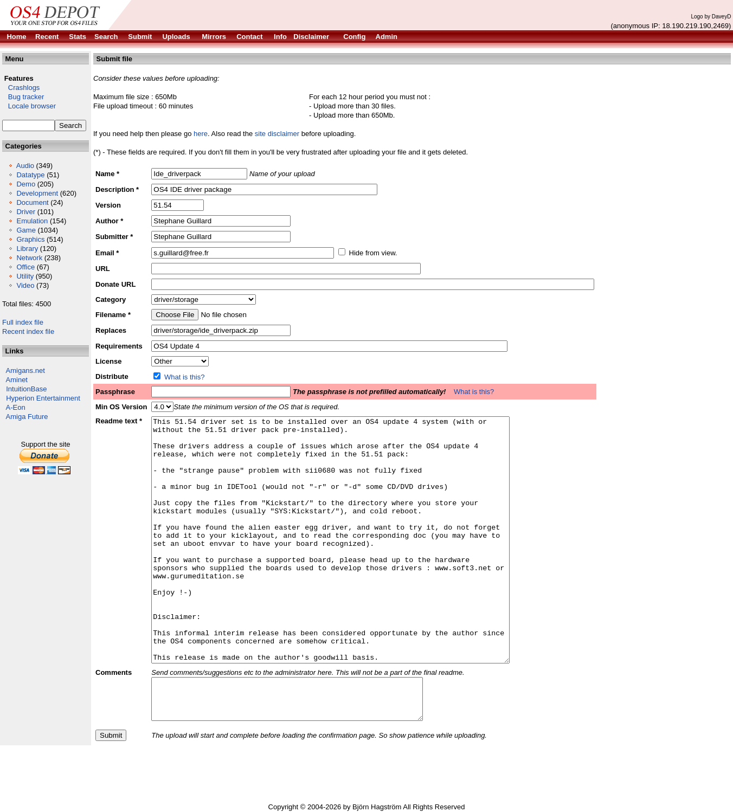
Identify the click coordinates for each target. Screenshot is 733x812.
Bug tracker (23, 97)
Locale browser (29, 106)
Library (27, 248)
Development (37, 193)
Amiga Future (27, 417)
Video (25, 285)
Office (25, 267)
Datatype (30, 175)
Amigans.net (25, 370)
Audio (25, 166)
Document (32, 202)
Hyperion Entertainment (43, 398)
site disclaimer (277, 134)
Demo (25, 184)
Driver (25, 212)
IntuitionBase (26, 389)
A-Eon (15, 407)
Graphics (30, 239)
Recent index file (28, 331)
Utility (25, 276)
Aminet (17, 380)
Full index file (22, 322)
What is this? (184, 377)
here (201, 134)
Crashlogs (21, 87)
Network (29, 258)
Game (25, 230)
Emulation (32, 221)
